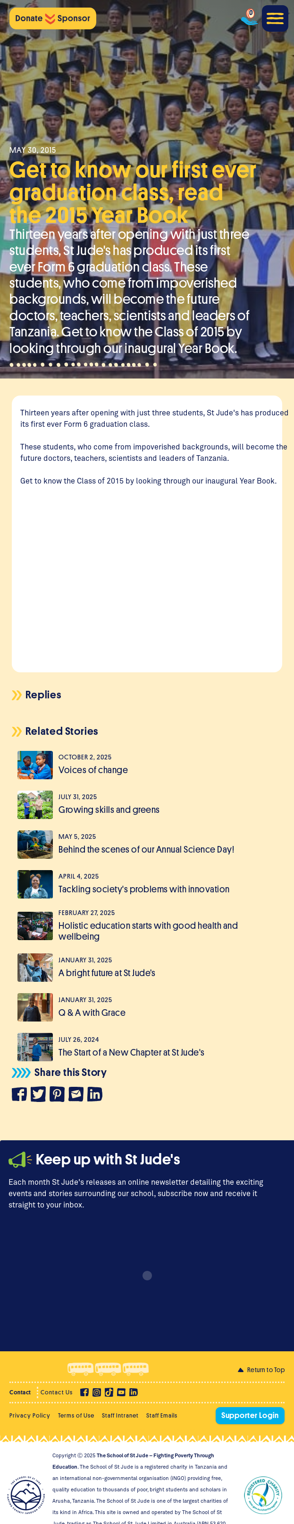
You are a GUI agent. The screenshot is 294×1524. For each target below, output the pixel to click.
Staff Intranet (120, 1415)
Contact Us (57, 1392)
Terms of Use (76, 1415)
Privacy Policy (29, 1415)
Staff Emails (161, 1415)
